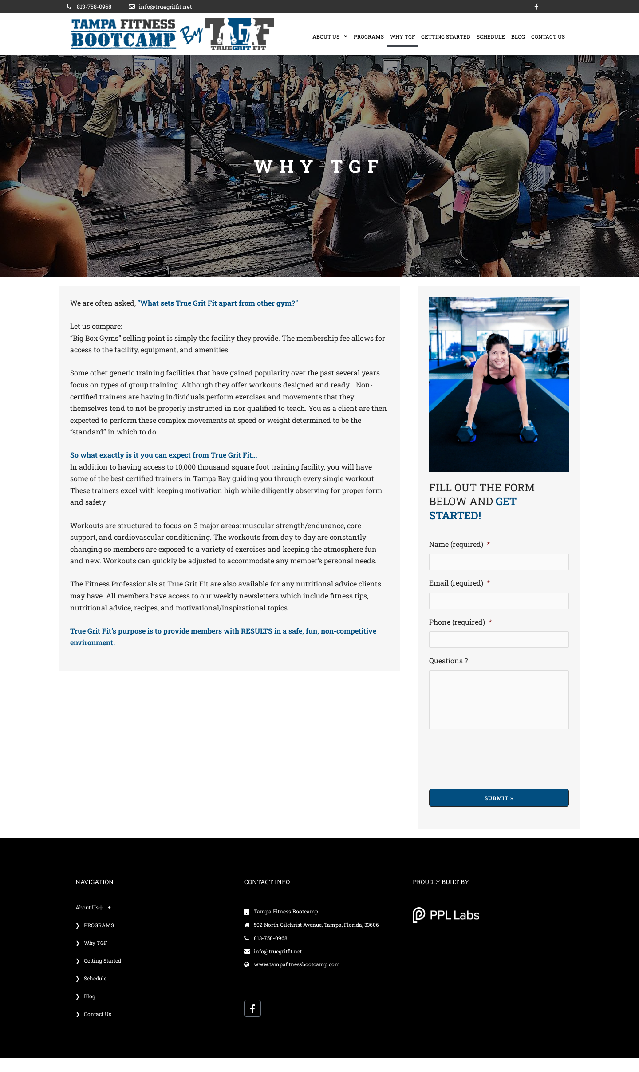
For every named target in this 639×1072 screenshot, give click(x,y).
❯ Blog (85, 1009)
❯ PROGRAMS (94, 938)
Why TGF (402, 36)
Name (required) (459, 544)
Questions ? (448, 662)
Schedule (491, 36)
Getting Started (445, 36)
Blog (518, 36)
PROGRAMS (369, 36)
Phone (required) (460, 623)
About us (329, 36)
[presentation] (496, 771)
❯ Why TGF (91, 956)
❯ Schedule (90, 992)
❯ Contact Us (93, 1027)
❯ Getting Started (98, 974)
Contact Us (548, 36)
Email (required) (459, 583)
